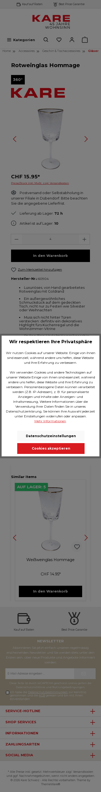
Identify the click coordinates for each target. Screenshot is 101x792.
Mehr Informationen (50, 421)
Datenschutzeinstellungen (51, 436)
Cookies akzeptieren (51, 448)
